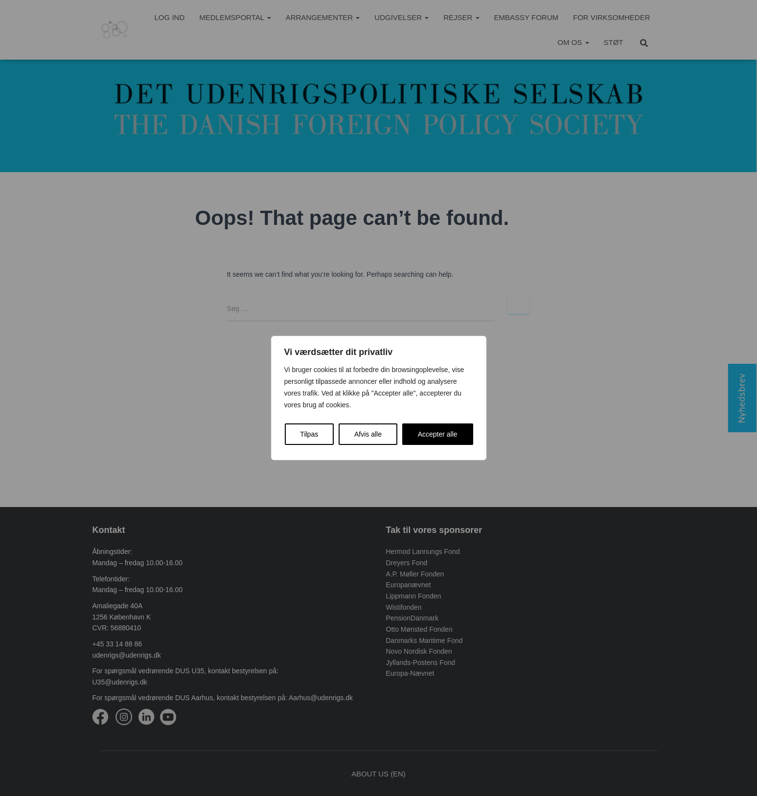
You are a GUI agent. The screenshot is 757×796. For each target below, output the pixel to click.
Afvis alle (368, 434)
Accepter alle (438, 434)
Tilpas (309, 434)
